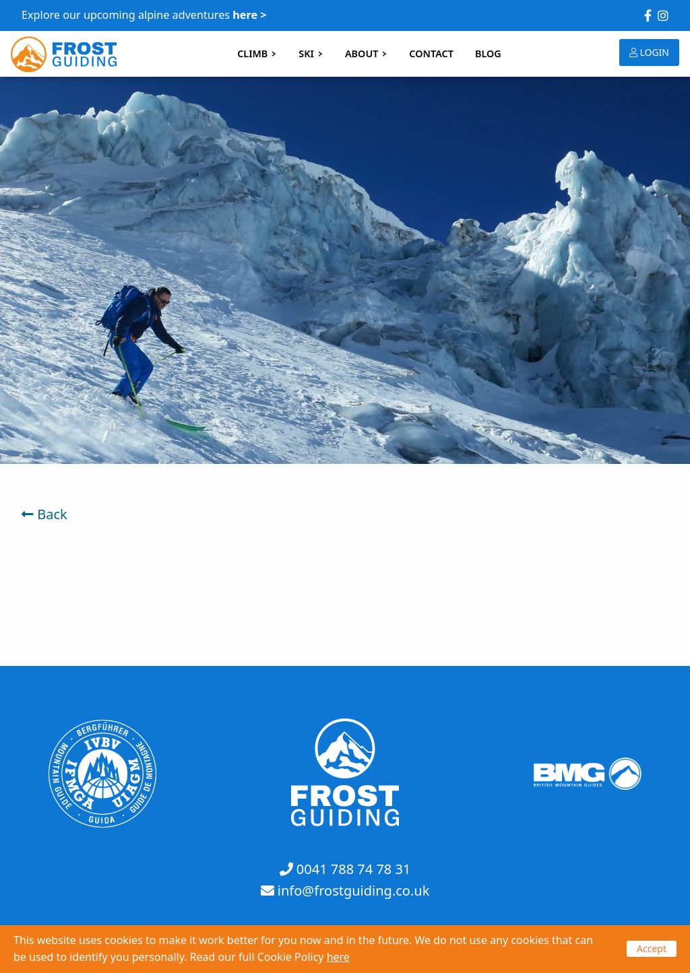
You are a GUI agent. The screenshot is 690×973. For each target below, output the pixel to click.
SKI (311, 53)
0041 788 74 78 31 (353, 869)
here (338, 956)
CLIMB (257, 53)
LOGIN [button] (649, 52)
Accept (651, 948)
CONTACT (431, 53)
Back (44, 514)
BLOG (488, 53)
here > (249, 14)
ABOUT (366, 53)
